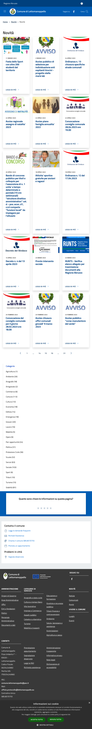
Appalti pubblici (30, 615)
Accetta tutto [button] (37, 720)
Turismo (27, 623)
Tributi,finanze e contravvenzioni (53, 613)
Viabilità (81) (11, 487)
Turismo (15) (11, 482)
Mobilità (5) (10, 432)
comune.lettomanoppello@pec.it (15, 683)
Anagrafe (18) (11, 381)
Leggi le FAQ (29, 663)
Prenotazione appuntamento (30, 649)
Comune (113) (11, 396)
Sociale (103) (11, 467)
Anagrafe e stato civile (33, 597)
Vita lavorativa (30, 606)
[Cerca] (87, 11)
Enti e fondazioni (8, 608)
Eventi (71, 620)
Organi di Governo (8, 595)
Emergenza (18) (12, 416)
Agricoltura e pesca (54, 635)
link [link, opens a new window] (69, 715)
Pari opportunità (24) (14, 442)
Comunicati (73, 600)
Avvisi (71, 604)
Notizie (72, 595)
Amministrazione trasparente (53, 649)
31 (64, 353)
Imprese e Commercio (32, 610)
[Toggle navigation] (4, 11)
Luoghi (72, 616)
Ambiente (50, 618)
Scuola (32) (10, 457)
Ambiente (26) (11, 376)
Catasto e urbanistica (32, 619)
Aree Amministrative (9, 600)
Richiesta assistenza (32, 667)
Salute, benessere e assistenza (54, 625)
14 (39, 353)
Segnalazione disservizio (29, 657)
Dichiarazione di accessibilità (52, 666)
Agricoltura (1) (11, 371)
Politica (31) (10, 447)
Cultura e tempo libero (33, 602)
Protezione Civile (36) (14, 452)
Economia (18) (11, 406)
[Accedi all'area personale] (81, 3)
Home (5, 21)
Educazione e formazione (51, 597)
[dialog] (46, 714)
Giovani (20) (11, 421)
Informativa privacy (54, 655)
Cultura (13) (11, 401)
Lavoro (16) (10, 426)
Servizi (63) (10, 462)
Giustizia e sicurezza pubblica (54, 605)
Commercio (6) (11, 391)
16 (52, 353)
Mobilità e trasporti (32, 628)
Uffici (3, 604)
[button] (46, 725)
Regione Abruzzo (10, 3)
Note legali (50, 659)
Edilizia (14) (10, 411)
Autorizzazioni (52, 630)
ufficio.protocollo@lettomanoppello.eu (17, 689)
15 (46, 353)
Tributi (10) (10, 477)
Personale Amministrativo (7, 619)
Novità (14, 21)
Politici (4, 613)
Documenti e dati (8, 625)
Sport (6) (9, 472)
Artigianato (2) (12, 386)
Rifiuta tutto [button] (55, 719)
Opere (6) (9, 437)
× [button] (89, 703)
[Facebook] (72, 11)
